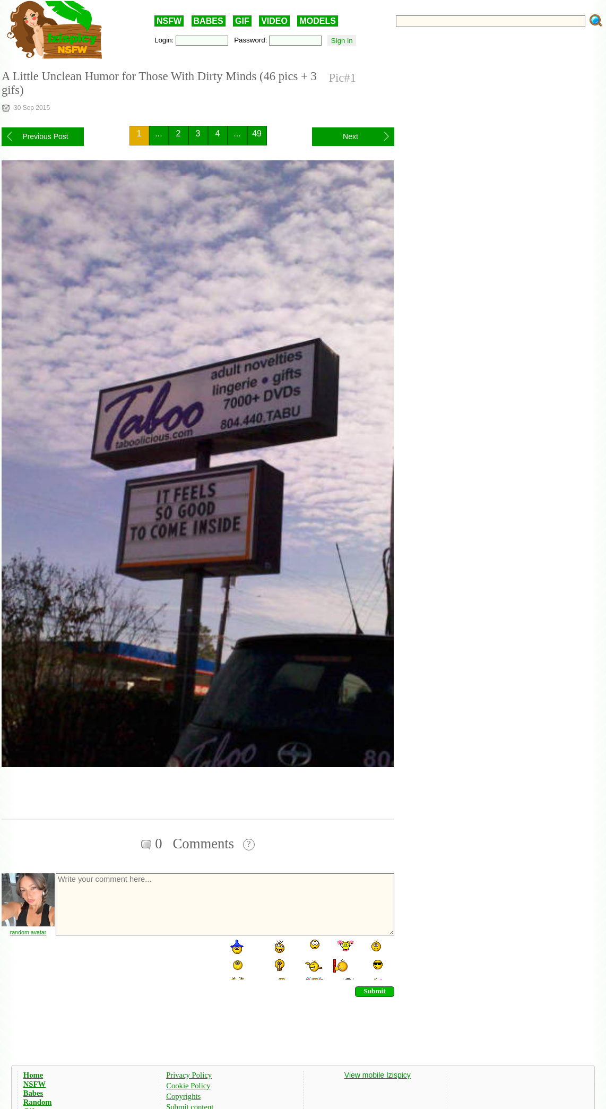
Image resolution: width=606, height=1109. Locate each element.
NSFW (169, 20)
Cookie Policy (188, 1085)
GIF (242, 20)
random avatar (28, 932)
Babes (33, 1093)
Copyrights (183, 1096)
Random (37, 1102)
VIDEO (274, 20)
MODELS (317, 20)
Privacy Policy (189, 1075)
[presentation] (135, 958)
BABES (208, 20)
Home (33, 1075)
